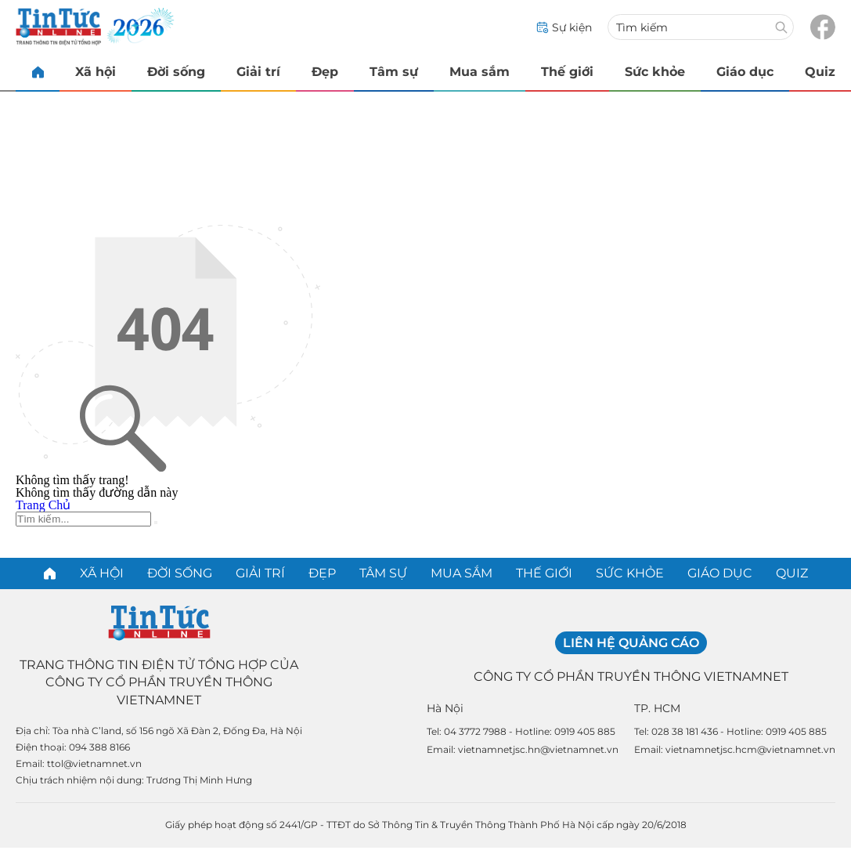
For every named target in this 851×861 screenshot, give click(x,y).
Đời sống (176, 71)
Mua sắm (479, 71)
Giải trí (258, 71)
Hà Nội (445, 708)
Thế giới (567, 71)
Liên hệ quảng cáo (631, 642)
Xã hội (95, 71)
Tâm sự (394, 71)
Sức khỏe (655, 71)
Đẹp (325, 71)
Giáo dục (744, 71)
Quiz (820, 71)
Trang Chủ (43, 505)
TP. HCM (657, 708)
